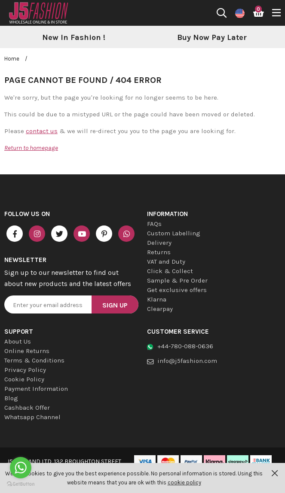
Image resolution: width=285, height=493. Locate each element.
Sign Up (115, 305)
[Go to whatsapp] (20, 467)
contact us (42, 131)
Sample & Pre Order (177, 280)
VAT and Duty (166, 261)
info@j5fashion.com (187, 361)
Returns (159, 252)
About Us (17, 341)
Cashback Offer (27, 407)
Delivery (159, 242)
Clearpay (160, 309)
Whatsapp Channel (32, 417)
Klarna (156, 299)
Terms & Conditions (34, 360)
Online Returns (26, 351)
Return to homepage (31, 148)
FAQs (154, 224)
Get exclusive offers (177, 290)
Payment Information (36, 389)
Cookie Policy (24, 379)
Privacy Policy (25, 370)
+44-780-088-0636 (185, 346)
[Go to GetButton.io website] (20, 484)
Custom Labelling (173, 233)
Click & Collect (170, 271)
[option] (73, 38)
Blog (11, 398)
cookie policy (184, 482)
